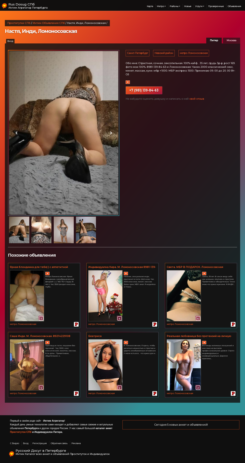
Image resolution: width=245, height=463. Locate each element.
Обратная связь (59, 443)
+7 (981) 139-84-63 (144, 90)
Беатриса (95, 336)
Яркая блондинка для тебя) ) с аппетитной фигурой (39, 267)
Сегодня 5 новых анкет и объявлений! (181, 425)
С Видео (14, 443)
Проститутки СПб (18, 23)
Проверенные (216, 6)
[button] (16, 132)
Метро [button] (160, 6)
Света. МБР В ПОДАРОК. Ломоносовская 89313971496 (195, 267)
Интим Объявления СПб (49, 23)
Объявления (234, 6)
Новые (187, 6)
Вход (10, 41)
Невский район (164, 53)
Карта (150, 6)
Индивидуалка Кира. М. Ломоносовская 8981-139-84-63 (122, 267)
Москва (231, 40)
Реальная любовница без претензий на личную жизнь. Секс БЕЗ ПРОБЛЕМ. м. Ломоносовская (199, 336)
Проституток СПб (21, 432)
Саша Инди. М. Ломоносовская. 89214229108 (40, 336)
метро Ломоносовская (195, 53)
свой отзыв (196, 99)
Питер (214, 40)
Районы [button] (174, 6)
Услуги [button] (198, 6)
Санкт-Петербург (137, 53)
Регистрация (39, 443)
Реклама (76, 443)
